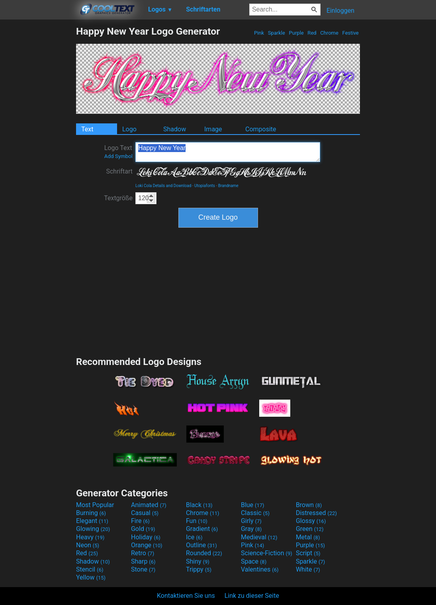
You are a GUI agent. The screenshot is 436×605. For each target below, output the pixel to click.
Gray (251, 529)
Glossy (311, 521)
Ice (194, 537)
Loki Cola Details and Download (163, 185)
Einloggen (340, 10)
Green (310, 529)
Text (87, 129)
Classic (255, 513)
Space (253, 561)
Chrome (329, 33)
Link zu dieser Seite (252, 595)
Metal (308, 537)
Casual (144, 513)
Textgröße (118, 198)
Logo (129, 129)
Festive (350, 33)
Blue (252, 505)
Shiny (197, 561)
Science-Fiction (266, 553)
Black (199, 505)
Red (312, 33)
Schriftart (119, 171)
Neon (87, 545)
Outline (201, 545)
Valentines (260, 569)
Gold (143, 529)
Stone (143, 569)
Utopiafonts (204, 185)
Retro (142, 553)
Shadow (174, 129)
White (308, 569)
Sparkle (277, 33)
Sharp (143, 561)
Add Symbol (118, 156)
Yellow (91, 577)
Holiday (145, 537)
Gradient (202, 529)
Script (308, 553)
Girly (251, 521)
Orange (146, 545)
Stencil (89, 569)
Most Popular (95, 505)
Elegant (92, 521)
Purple (296, 33)
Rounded (204, 553)
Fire (140, 521)
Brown (309, 505)
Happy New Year (227, 152)
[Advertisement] (38, 144)
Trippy (198, 569)
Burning (91, 513)
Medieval (259, 537)
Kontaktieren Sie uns (186, 595)
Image (213, 129)
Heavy (90, 537)
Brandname (228, 185)
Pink (259, 33)
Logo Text (118, 151)
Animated (148, 505)
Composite (260, 129)
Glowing (93, 529)
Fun (196, 521)
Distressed (316, 513)
